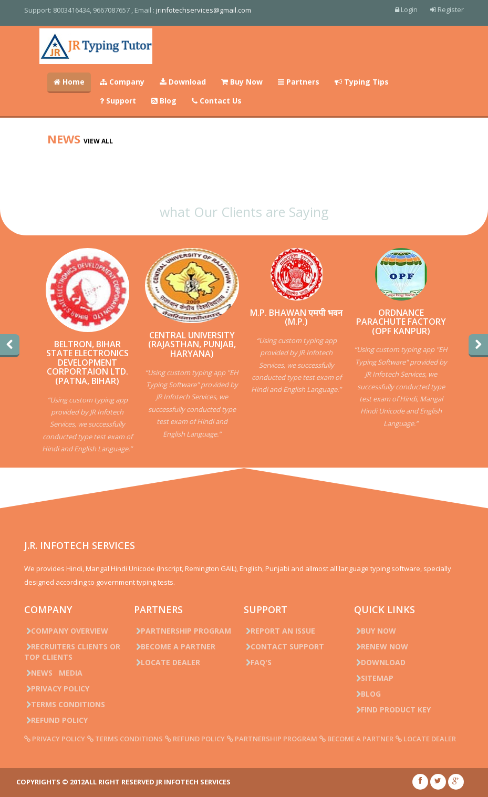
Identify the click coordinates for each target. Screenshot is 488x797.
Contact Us (217, 101)
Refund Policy (56, 720)
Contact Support (284, 646)
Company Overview (66, 631)
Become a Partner (174, 646)
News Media (53, 673)
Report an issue (279, 631)
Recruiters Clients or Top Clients (72, 651)
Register (447, 9)
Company (122, 82)
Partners (298, 82)
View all (98, 141)
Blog (163, 101)
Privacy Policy (56, 689)
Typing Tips (362, 82)
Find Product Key (392, 710)
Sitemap (373, 678)
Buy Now (242, 82)
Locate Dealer (167, 662)
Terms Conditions (64, 704)
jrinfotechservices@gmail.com (203, 10)
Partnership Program (182, 631)
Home (69, 82)
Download (183, 82)
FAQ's (258, 662)
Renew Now (381, 646)
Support (118, 101)
